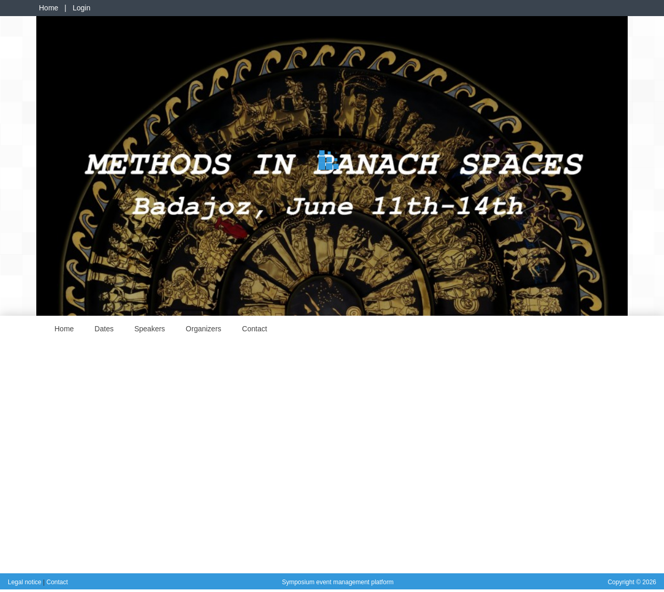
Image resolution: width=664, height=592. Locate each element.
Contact (254, 329)
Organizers (203, 329)
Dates (104, 329)
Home (48, 8)
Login (81, 8)
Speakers (149, 329)
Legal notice (25, 582)
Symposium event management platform (337, 582)
